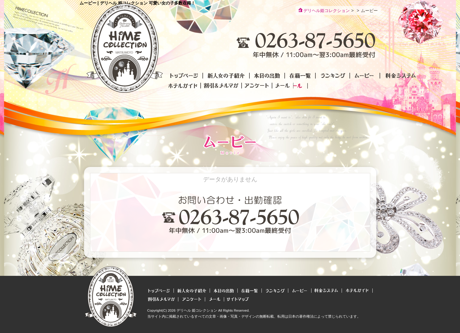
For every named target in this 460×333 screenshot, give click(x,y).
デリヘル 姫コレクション (197, 310)
